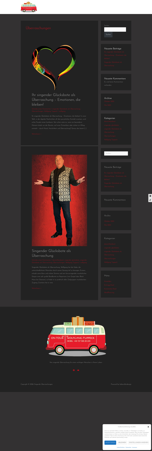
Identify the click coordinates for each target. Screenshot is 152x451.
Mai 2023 (107, 105)
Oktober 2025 (109, 101)
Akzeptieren (110, 442)
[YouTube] (78, 370)
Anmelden (107, 281)
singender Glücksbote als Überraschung (66, 109)
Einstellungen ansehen (138, 442)
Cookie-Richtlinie (121, 447)
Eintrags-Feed (109, 285)
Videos (86, 7)
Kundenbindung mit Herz (60, 7)
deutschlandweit (58, 260)
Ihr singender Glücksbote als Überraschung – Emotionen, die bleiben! (56, 99)
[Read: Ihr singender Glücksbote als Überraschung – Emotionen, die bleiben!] (54, 67)
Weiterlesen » (36, 133)
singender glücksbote (72, 260)
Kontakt (111, 7)
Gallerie (95, 7)
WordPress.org (109, 292)
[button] (148, 427)
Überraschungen (37, 111)
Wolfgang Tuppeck (50, 111)
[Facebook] (74, 370)
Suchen (106, 25)
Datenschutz (128, 447)
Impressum (134, 447)
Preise (103, 7)
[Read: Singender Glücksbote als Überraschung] (59, 200)
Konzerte (78, 7)
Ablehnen (122, 442)
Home (44, 7)
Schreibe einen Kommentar (41, 109)
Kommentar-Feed (110, 289)
